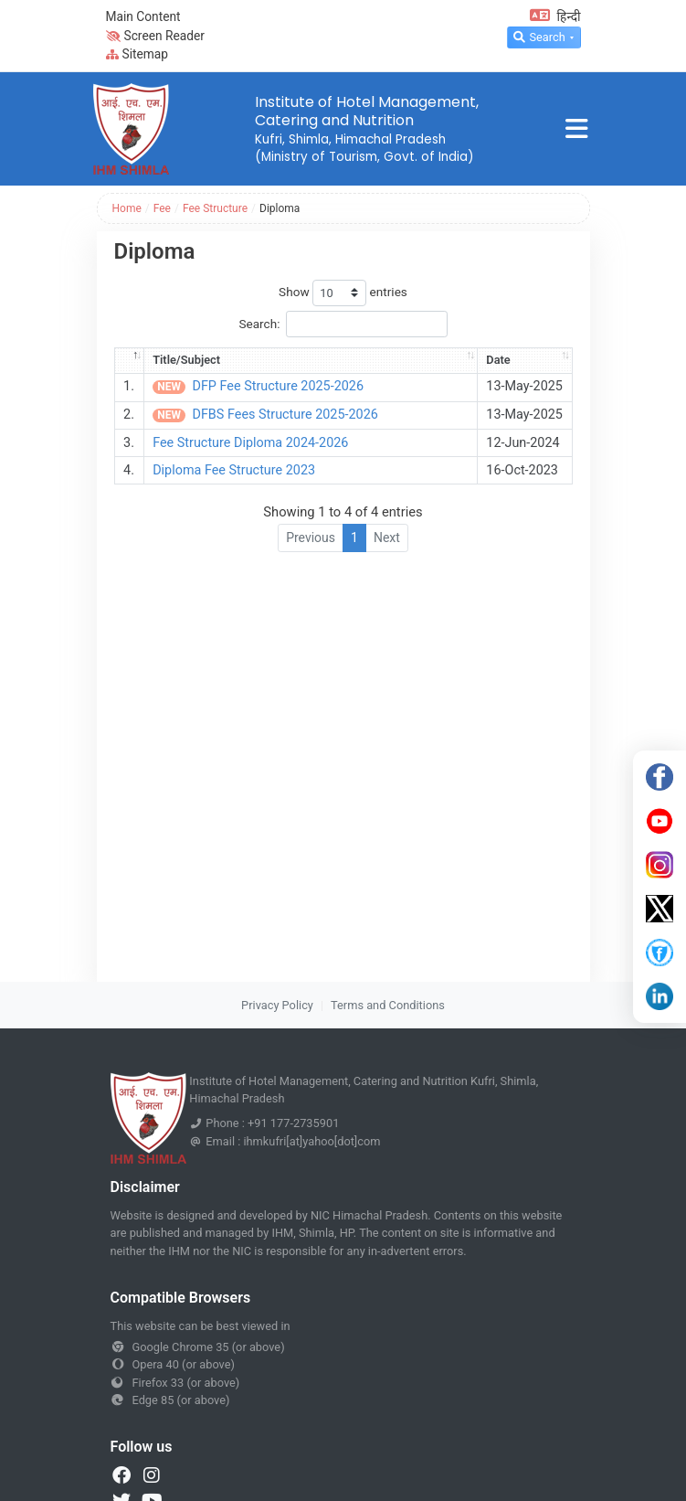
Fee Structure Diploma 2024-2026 (250, 443)
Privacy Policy (277, 1005)
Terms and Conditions (388, 1005)
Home (127, 208)
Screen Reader (155, 35)
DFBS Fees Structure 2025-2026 (284, 414)
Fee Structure (215, 208)
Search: (342, 324)
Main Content (143, 16)
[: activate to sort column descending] (128, 360)
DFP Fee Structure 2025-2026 (278, 386)
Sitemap (137, 54)
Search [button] (539, 37)
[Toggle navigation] (577, 129)
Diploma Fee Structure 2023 (234, 470)
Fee (162, 208)
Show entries (343, 293)
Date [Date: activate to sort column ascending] (498, 360)
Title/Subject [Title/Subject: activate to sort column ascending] (186, 360)
